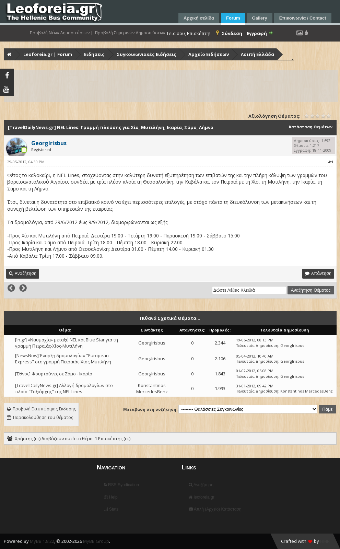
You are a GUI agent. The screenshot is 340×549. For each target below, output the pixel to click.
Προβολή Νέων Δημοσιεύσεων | (61, 33)
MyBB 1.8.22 (42, 541)
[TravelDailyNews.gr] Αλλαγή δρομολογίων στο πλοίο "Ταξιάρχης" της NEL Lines (64, 388)
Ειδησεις (94, 54)
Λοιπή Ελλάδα (257, 54)
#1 (330, 161)
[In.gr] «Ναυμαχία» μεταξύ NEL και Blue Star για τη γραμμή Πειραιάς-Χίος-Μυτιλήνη (66, 343)
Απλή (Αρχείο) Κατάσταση (215, 509)
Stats (111, 509)
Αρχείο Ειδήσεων (208, 54)
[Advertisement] (170, 86)
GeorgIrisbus (151, 343)
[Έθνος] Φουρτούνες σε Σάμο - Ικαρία (53, 374)
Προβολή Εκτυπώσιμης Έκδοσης (44, 409)
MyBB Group (96, 541)
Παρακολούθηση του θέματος (43, 417)
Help (111, 497)
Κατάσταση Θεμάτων (310, 126)
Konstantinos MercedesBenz (152, 388)
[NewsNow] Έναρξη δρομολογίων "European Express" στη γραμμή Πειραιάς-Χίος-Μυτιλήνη (63, 358)
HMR (325, 541)
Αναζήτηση (201, 484)
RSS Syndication (121, 484)
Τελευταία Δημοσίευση (257, 345)
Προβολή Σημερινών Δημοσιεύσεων (130, 33)
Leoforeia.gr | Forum (47, 54)
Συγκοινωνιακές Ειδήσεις (146, 54)
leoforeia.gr (201, 497)
